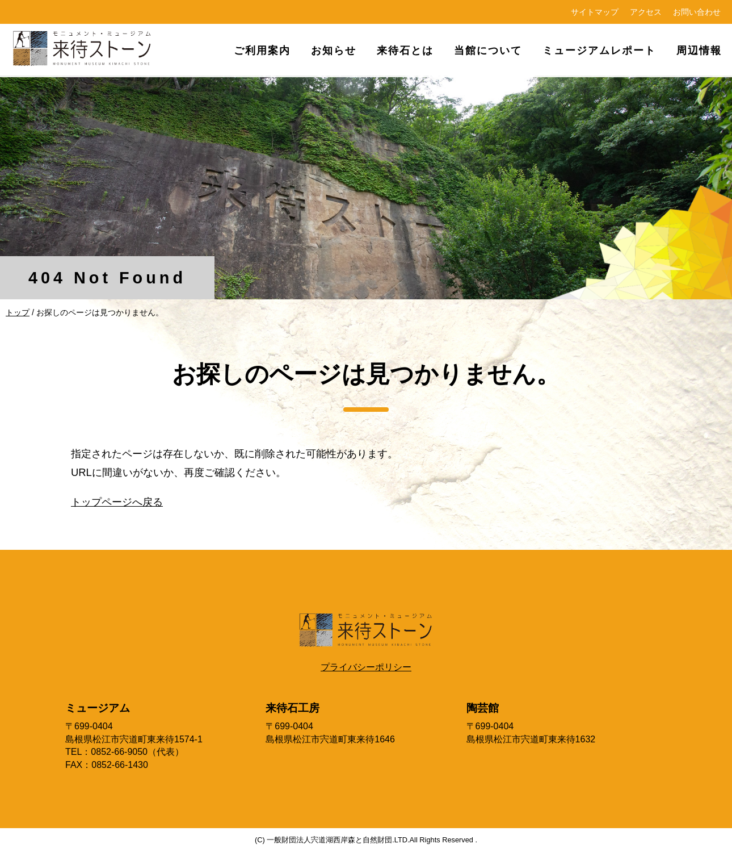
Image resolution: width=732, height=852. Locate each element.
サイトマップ (595, 11)
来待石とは (405, 50)
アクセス (646, 11)
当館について (488, 50)
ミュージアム (97, 708)
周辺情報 (699, 50)
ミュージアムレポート (599, 50)
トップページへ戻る (117, 502)
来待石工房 (292, 708)
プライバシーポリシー (366, 667)
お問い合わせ (697, 11)
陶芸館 (482, 708)
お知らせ (333, 50)
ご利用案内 (262, 50)
